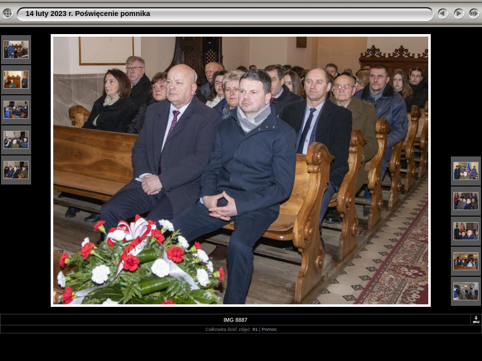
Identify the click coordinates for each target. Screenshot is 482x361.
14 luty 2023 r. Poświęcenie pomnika (88, 14)
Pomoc (269, 329)
